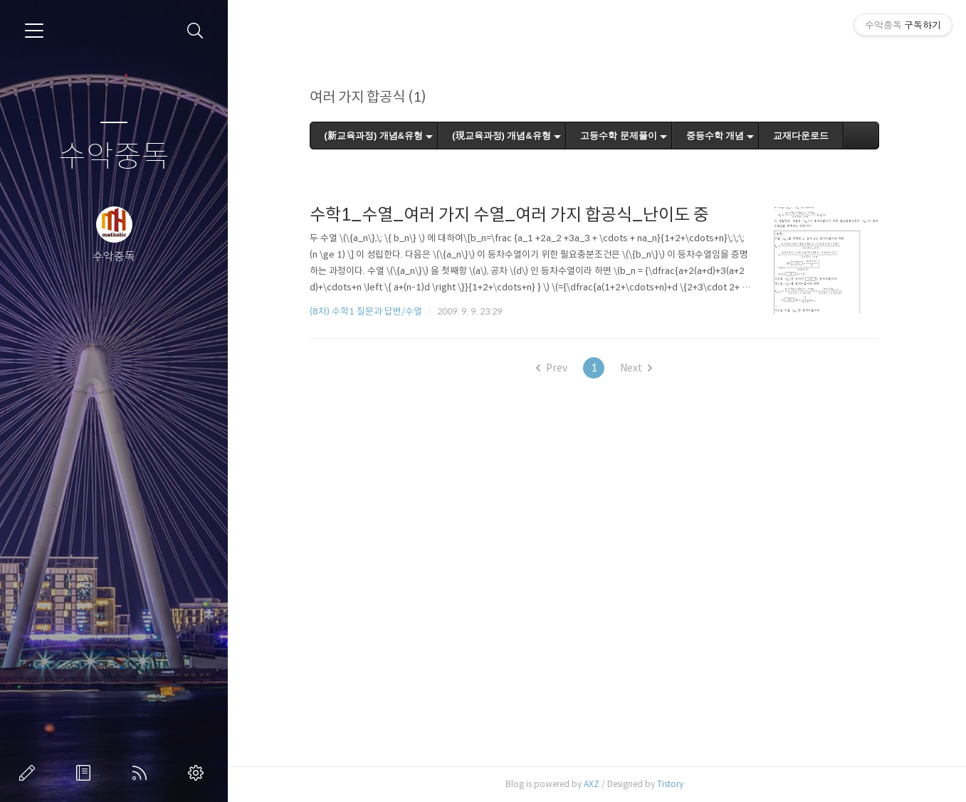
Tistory (670, 784)
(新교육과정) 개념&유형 (374, 135)
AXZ (591, 784)
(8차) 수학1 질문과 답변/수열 (366, 311)
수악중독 (113, 156)
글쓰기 (30, 773)
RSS (142, 773)
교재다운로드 (801, 135)
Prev (551, 368)
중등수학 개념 (715, 135)
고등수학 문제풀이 (618, 135)
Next (636, 368)
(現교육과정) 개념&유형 (501, 135)
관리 (199, 773)
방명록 (86, 773)
